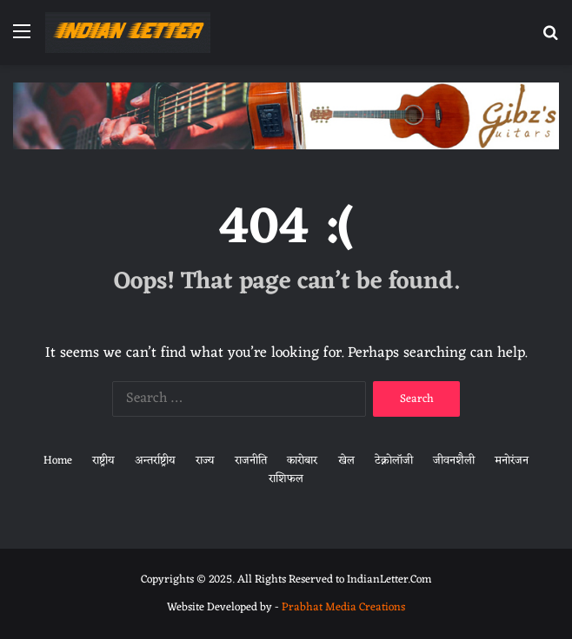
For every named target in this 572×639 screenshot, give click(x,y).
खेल (346, 460)
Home (57, 460)
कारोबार (302, 460)
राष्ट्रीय (103, 460)
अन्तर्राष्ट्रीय (155, 460)
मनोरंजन (512, 460)
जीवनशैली (454, 460)
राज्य (205, 460)
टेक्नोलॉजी (394, 460)
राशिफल (286, 479)
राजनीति (251, 460)
